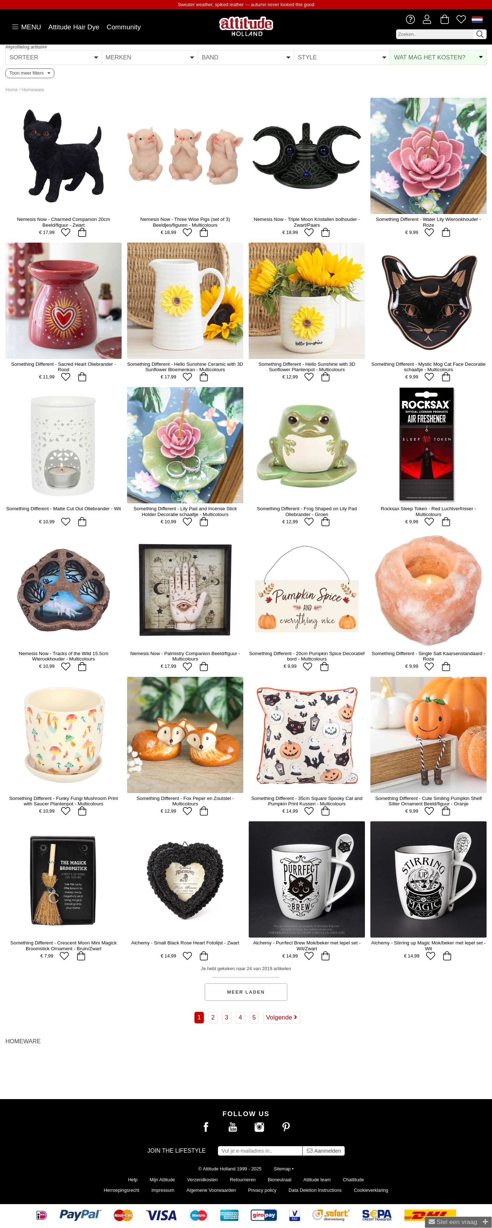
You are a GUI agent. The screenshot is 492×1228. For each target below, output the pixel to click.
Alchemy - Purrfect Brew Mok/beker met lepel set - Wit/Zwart (307, 945)
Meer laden (246, 992)
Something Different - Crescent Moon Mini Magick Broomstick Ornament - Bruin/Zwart (63, 945)
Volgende (281, 1017)
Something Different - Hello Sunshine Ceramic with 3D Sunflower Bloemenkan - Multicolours (185, 366)
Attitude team (317, 1179)
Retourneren (243, 1179)
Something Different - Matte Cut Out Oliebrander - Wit (63, 508)
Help (133, 1179)
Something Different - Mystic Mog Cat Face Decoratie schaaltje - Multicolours (428, 366)
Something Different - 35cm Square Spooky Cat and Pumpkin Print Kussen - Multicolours (306, 801)
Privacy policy (262, 1190)
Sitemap (282, 1169)
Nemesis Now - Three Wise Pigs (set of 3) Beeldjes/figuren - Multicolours (185, 222)
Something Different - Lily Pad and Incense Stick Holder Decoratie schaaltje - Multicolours (185, 511)
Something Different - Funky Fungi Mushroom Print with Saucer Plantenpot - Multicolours (63, 801)
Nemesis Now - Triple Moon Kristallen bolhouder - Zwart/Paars (307, 222)
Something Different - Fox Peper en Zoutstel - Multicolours (185, 801)
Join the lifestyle (176, 1151)
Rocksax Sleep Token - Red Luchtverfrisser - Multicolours (428, 511)
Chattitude (353, 1179)
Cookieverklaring (371, 1190)
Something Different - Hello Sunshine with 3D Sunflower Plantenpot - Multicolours (306, 366)
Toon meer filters (29, 73)
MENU (26, 27)
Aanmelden (323, 1151)
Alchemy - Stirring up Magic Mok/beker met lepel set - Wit (428, 945)
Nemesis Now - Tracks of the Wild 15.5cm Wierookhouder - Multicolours (63, 656)
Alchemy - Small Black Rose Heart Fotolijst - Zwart (185, 943)
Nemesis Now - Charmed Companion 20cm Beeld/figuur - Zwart (63, 222)
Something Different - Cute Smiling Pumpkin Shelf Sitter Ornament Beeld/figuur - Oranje (428, 801)
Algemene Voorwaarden (211, 1190)
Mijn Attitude (162, 1179)
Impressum (162, 1190)
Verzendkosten (202, 1179)
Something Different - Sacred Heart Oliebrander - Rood (63, 366)
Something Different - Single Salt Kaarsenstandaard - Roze (428, 656)
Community (123, 27)
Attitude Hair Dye (73, 27)
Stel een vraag (458, 1222)
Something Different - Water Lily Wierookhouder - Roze (428, 222)
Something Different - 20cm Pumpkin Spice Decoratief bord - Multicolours (307, 656)
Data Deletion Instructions (315, 1190)
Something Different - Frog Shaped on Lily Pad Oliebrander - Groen (307, 511)
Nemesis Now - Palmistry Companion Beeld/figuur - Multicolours (185, 656)
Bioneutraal (279, 1179)
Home (11, 89)
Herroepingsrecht (121, 1190)
